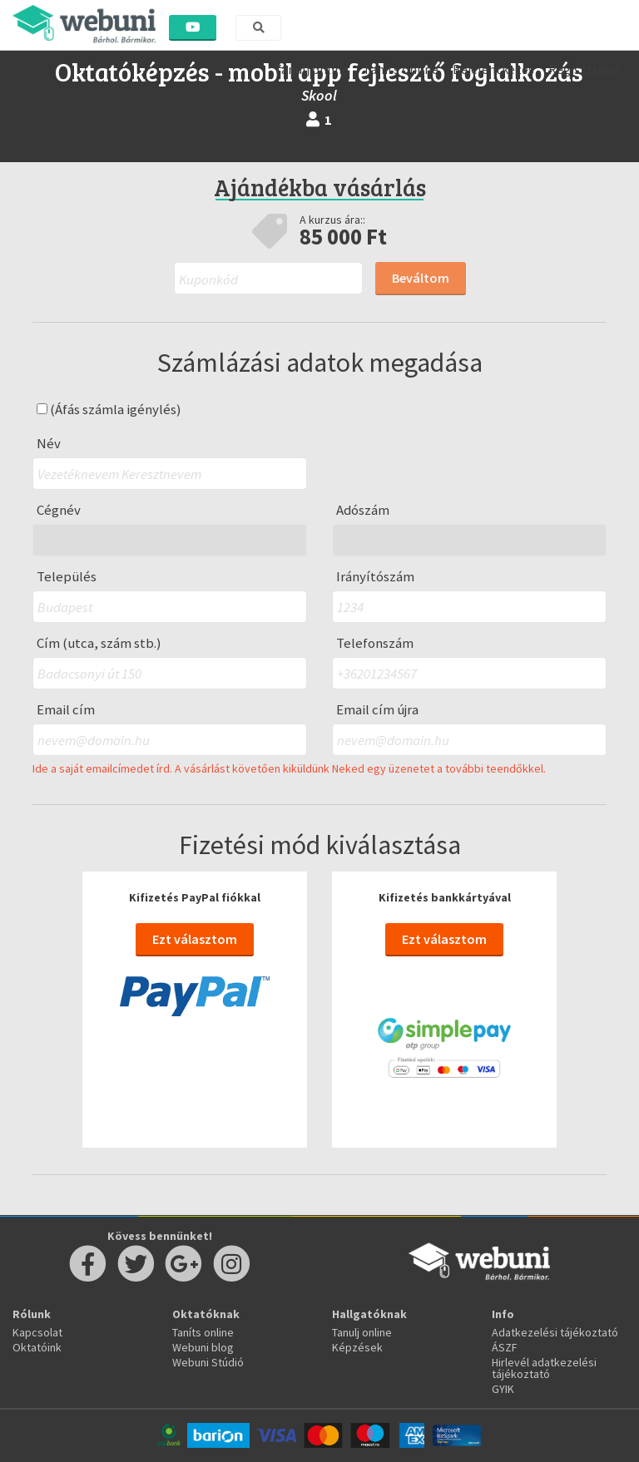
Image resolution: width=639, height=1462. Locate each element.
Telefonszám (375, 643)
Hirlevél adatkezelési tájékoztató (544, 1368)
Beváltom (420, 277)
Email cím (66, 710)
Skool (319, 95)
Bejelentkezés (493, 69)
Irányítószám (375, 577)
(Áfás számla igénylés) (109, 410)
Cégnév (59, 510)
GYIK (503, 1388)
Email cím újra (377, 710)
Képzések (357, 1347)
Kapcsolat (37, 1332)
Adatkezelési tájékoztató (555, 1332)
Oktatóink (37, 1347)
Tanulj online (311, 69)
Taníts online (400, 69)
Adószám (362, 510)
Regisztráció (584, 69)
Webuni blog (203, 1347)
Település (67, 577)
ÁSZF (505, 1347)
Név (49, 444)
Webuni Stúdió (208, 1362)
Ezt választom (194, 939)
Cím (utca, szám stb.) (99, 643)
